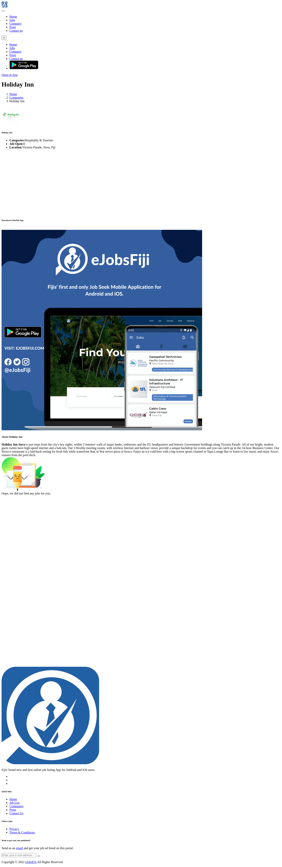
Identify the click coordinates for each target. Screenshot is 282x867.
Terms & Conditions (22, 832)
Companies (16, 97)
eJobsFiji (31, 862)
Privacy (14, 829)
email (19, 848)
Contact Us (16, 813)
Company (15, 23)
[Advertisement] (119, 179)
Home (13, 16)
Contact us (16, 30)
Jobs (12, 20)
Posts (12, 27)
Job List (14, 802)
